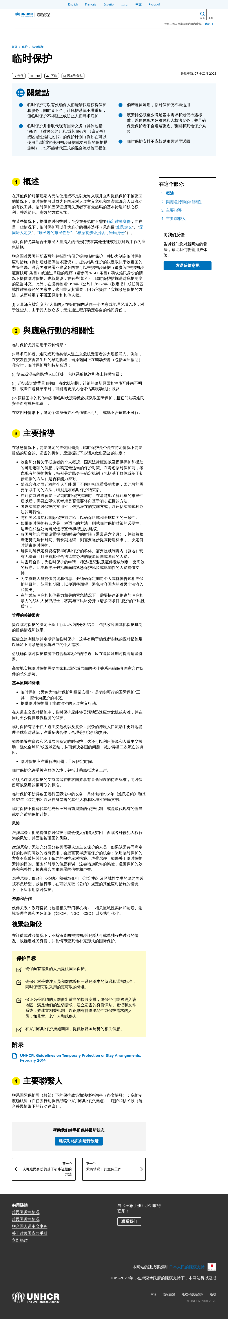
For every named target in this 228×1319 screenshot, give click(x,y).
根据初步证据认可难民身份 (101, 232)
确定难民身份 (119, 221)
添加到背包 (74, 76)
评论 (153, 1294)
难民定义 (124, 227)
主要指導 (174, 210)
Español (109, 4)
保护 (25, 47)
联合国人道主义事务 (29, 1226)
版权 (213, 1294)
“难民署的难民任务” (54, 232)
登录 (207, 24)
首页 (15, 47)
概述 (170, 193)
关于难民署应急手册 (29, 1233)
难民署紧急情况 (26, 1212)
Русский (154, 4)
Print (37, 76)
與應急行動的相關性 (184, 202)
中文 (138, 4)
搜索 (202, 18)
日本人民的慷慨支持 (187, 1267)
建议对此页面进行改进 (78, 1141)
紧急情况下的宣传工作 (103, 1169)
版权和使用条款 (192, 1294)
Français (91, 4)
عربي (124, 4)
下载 (53, 76)
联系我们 (129, 1221)
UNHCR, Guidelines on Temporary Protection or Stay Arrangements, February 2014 (80, 1058)
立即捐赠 (20, 1240)
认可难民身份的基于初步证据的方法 (47, 1172)
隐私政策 (169, 1294)
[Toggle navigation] (211, 14)
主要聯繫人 (176, 218)
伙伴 (20, 76)
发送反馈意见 (187, 265)
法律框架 (38, 47)
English (73, 4)
